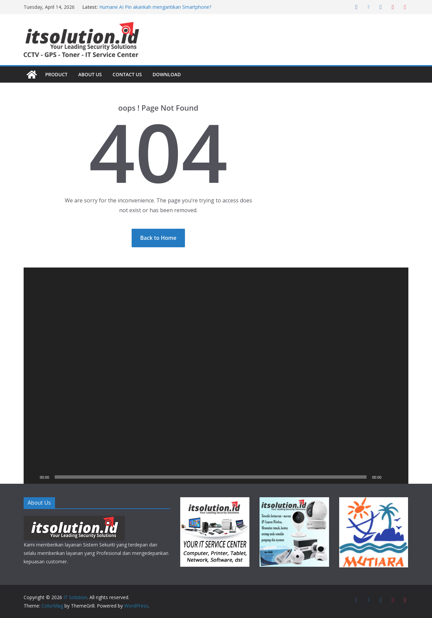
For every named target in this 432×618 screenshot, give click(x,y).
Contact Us (129, 74)
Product (57, 74)
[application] (216, 376)
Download (169, 74)
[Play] (32, 477)
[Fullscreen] (399, 477)
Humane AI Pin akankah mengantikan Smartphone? (154, 7)
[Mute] (388, 477)
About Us (91, 74)
